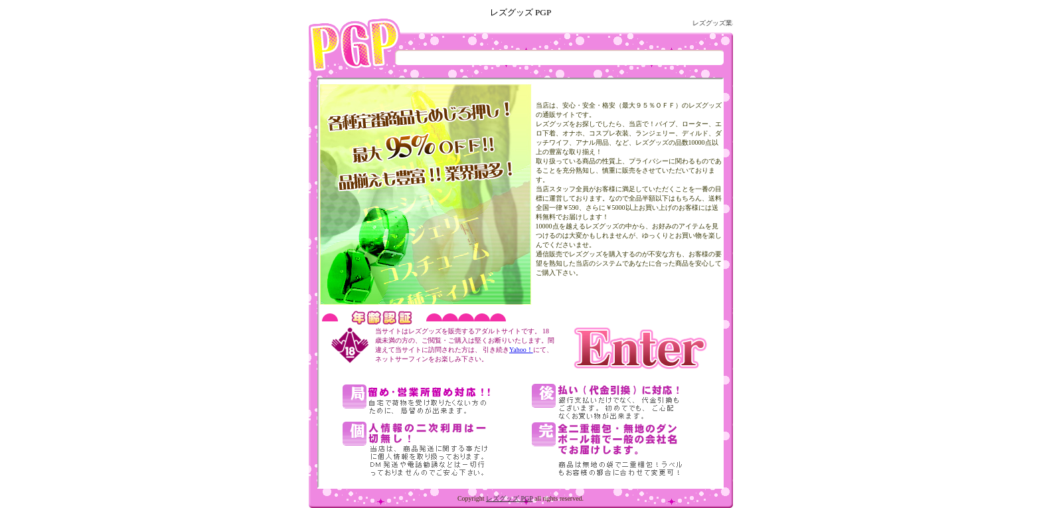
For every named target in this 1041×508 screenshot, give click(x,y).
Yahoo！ (521, 349)
